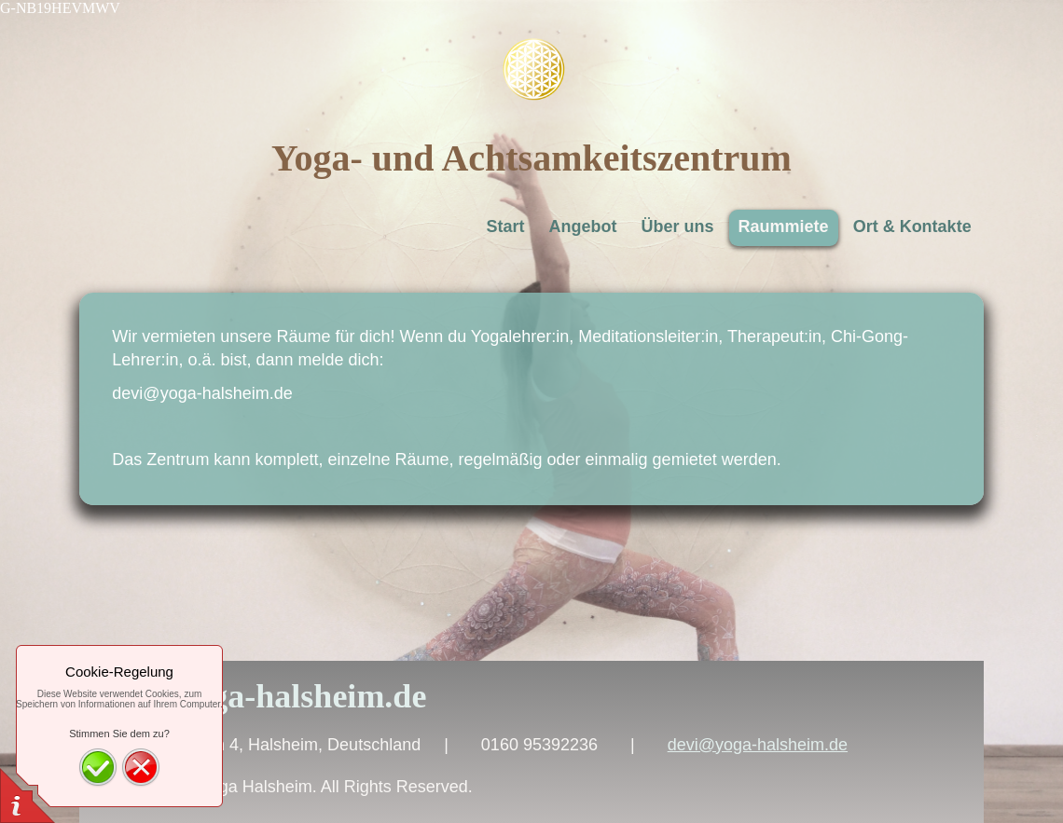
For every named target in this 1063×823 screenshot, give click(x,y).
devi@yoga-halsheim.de (758, 744)
